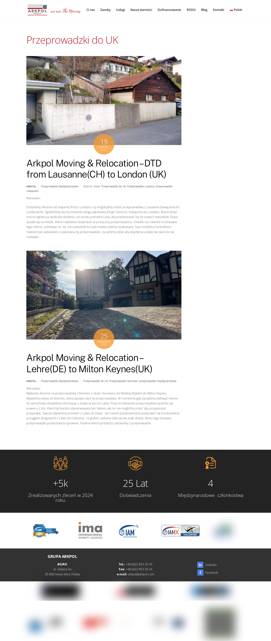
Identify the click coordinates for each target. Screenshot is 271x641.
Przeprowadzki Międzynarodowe (59, 186)
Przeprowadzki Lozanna (140, 186)
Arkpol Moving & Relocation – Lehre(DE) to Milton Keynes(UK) (89, 363)
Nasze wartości (141, 10)
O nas (91, 10)
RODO (191, 10)
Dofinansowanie (169, 10)
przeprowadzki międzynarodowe (158, 381)
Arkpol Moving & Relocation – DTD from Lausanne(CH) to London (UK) (96, 169)
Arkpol (31, 186)
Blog (204, 10)
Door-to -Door (91, 186)
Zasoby (105, 10)
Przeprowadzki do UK (113, 186)
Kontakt (218, 10)
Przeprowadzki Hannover (123, 381)
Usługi (120, 10)
